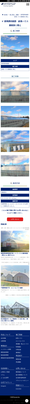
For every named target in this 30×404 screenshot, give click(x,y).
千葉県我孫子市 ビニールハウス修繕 (12, 288)
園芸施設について (21, 372)
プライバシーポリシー (22, 380)
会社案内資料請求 (21, 377)
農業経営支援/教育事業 (7, 358)
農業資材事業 (4, 352)
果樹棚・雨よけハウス (22, 344)
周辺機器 (18, 362)
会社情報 (3, 338)
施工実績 (19, 335)
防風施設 (18, 346)
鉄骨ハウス (19, 338)
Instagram (3, 386)
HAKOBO (18, 389)
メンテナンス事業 (6, 349)
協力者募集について (21, 374)
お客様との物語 (5, 372)
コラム (3, 374)
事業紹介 (4, 346)
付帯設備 (18, 349)
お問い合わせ (15, 219)
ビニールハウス (20, 341)
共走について (5, 335)
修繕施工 (18, 352)
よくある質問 (4, 377)
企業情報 (3, 341)
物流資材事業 (4, 355)
